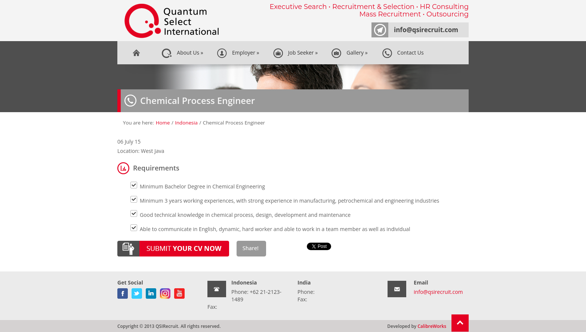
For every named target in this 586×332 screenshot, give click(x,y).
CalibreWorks (431, 326)
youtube (179, 292)
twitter (137, 292)
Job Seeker (295, 53)
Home (136, 52)
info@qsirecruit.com (426, 29)
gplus (165, 292)
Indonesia (186, 122)
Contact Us (403, 53)
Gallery (349, 53)
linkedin (151, 292)
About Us (182, 53)
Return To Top (460, 323)
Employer (238, 53)
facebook (122, 292)
